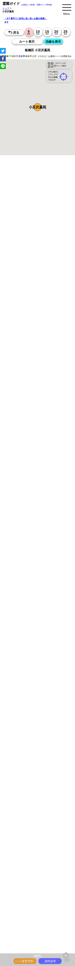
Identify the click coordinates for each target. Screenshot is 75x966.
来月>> (59, 412)
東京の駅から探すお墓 (59, 913)
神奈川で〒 (16, 946)
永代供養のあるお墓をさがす (55, 884)
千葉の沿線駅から (39, 937)
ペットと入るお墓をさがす (24, 884)
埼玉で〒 (28, 946)
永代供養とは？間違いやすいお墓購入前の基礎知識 (36, 859)
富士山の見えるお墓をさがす (25, 888)
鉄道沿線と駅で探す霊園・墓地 (26, 925)
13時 (54, 449)
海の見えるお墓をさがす (54, 888)
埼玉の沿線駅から (19, 937)
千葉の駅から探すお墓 (21, 921)
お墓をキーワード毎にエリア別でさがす (31, 908)
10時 (54, 444)
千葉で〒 (39, 946)
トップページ (31, 851)
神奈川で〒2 (16, 950)
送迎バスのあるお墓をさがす (25, 892)
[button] (37, 107)
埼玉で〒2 (30, 950)
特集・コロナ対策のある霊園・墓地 (28, 880)
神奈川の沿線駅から (40, 933)
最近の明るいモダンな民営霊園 (26, 871)
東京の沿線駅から (19, 933)
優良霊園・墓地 (18, 528)
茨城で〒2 (55, 950)
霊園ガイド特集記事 (43, 863)
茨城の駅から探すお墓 (46, 921)
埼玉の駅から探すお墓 (48, 917)
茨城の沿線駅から (60, 937)
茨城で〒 (50, 946)
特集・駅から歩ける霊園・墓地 (26, 875)
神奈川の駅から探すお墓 (22, 917)
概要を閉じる (52, 212)
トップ (5, 8)
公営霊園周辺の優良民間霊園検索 (27, 901)
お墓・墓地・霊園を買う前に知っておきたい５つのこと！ (40, 855)
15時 (54, 453)
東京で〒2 (62, 946)
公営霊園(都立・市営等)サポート (27, 896)
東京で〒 (54, 941)
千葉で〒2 (42, 950)
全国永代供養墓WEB (20, 863)
